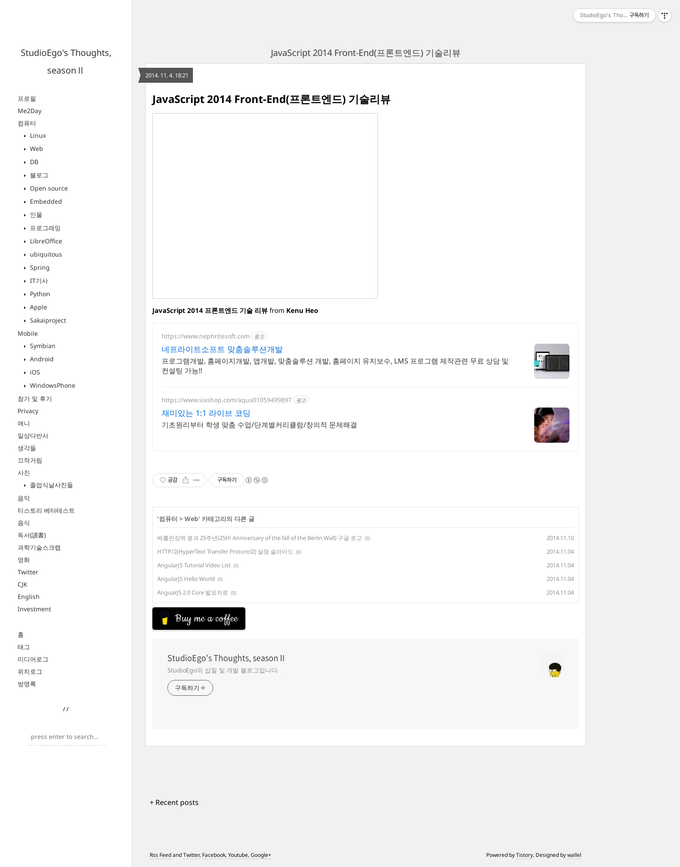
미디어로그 (33, 659)
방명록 (27, 684)
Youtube (238, 855)
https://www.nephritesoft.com (206, 336)
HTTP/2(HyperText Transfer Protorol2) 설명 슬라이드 (225, 551)
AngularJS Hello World (186, 579)
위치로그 (30, 671)
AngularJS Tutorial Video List (194, 565)
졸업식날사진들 (50, 485)
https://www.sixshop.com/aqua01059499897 (227, 400)
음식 (24, 522)
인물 (35, 214)
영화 (24, 559)
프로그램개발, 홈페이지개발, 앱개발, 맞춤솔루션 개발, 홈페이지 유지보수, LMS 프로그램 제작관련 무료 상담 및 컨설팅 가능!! (335, 365)
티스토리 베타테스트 (46, 510)
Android (41, 359)
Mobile (28, 333)
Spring (39, 267)
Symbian (41, 346)
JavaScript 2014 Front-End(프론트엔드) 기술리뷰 (366, 53)
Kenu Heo (302, 310)
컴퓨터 (27, 123)
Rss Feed (160, 855)
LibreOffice (45, 241)
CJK (22, 584)
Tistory (524, 855)
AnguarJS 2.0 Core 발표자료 (192, 592)
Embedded (45, 201)
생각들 (27, 448)
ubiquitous (45, 254)
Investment (34, 609)
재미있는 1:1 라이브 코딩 (206, 413)
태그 (24, 647)
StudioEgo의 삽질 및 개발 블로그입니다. (223, 670)
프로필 (27, 98)
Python (39, 294)
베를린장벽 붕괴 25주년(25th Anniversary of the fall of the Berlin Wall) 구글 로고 (259, 538)
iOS (34, 372)
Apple (37, 307)
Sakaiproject (47, 320)
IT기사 (38, 280)
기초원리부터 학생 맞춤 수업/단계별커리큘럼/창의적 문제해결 (259, 425)
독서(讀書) (32, 535)
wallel (574, 855)
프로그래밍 (44, 228)
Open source (48, 188)
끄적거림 (30, 460)
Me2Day (29, 111)
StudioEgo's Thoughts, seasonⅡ (226, 658)
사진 (24, 472)
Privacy (28, 411)
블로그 (38, 175)
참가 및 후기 (35, 398)
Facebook (213, 855)
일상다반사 (33, 435)
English (29, 596)
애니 (24, 423)
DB (33, 162)
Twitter (28, 572)
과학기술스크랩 (39, 547)
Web (35, 148)
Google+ (261, 855)
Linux (37, 135)
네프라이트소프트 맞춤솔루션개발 (222, 349)
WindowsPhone (51, 385)
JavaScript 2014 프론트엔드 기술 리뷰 (210, 310)
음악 (24, 498)
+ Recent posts (174, 802)
